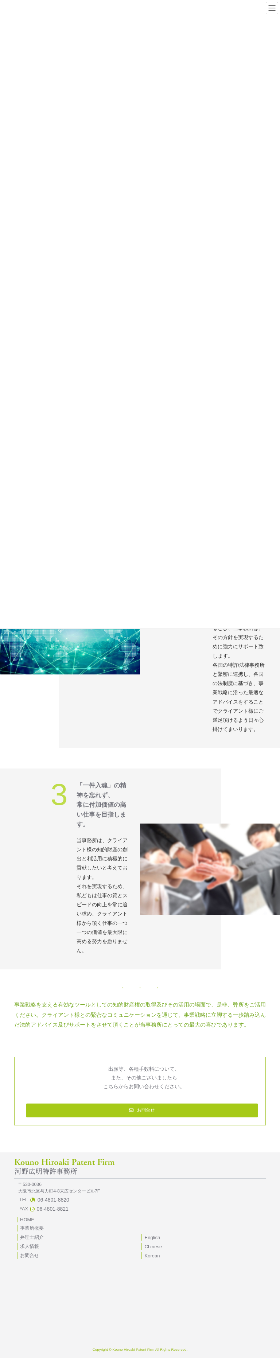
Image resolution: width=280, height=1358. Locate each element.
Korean (152, 1255)
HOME (27, 1219)
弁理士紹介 (32, 1237)
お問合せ (29, 1255)
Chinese (153, 1246)
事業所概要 (32, 1228)
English (152, 1237)
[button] (142, 1110)
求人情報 (29, 1246)
